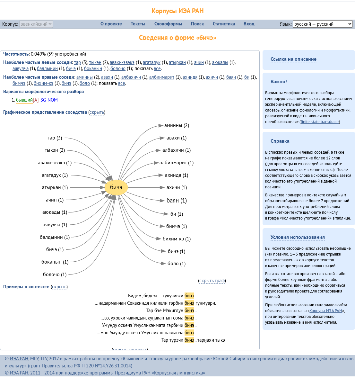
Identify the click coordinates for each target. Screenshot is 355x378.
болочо (118, 68)
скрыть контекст (130, 349)
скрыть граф (212, 280)
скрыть (97, 112)
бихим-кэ (43, 83)
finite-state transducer (320, 121)
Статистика (224, 24)
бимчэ (19, 83)
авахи (107, 77)
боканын (93, 68)
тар (77, 62)
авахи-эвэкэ (122, 62)
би (246, 77)
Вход (249, 24)
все (157, 68)
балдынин (47, 68)
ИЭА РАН (19, 359)
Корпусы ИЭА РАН (178, 10)
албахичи (131, 77)
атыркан (177, 62)
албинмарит (161, 77)
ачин (199, 62)
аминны (84, 77)
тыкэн (95, 62)
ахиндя (190, 77)
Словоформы (168, 24)
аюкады (220, 62)
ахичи (212, 77)
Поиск (197, 24)
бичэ (71, 68)
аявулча (21, 68)
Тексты (138, 24)
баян (231, 77)
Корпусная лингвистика (178, 373)
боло (85, 83)
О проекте (111, 24)
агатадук (151, 62)
